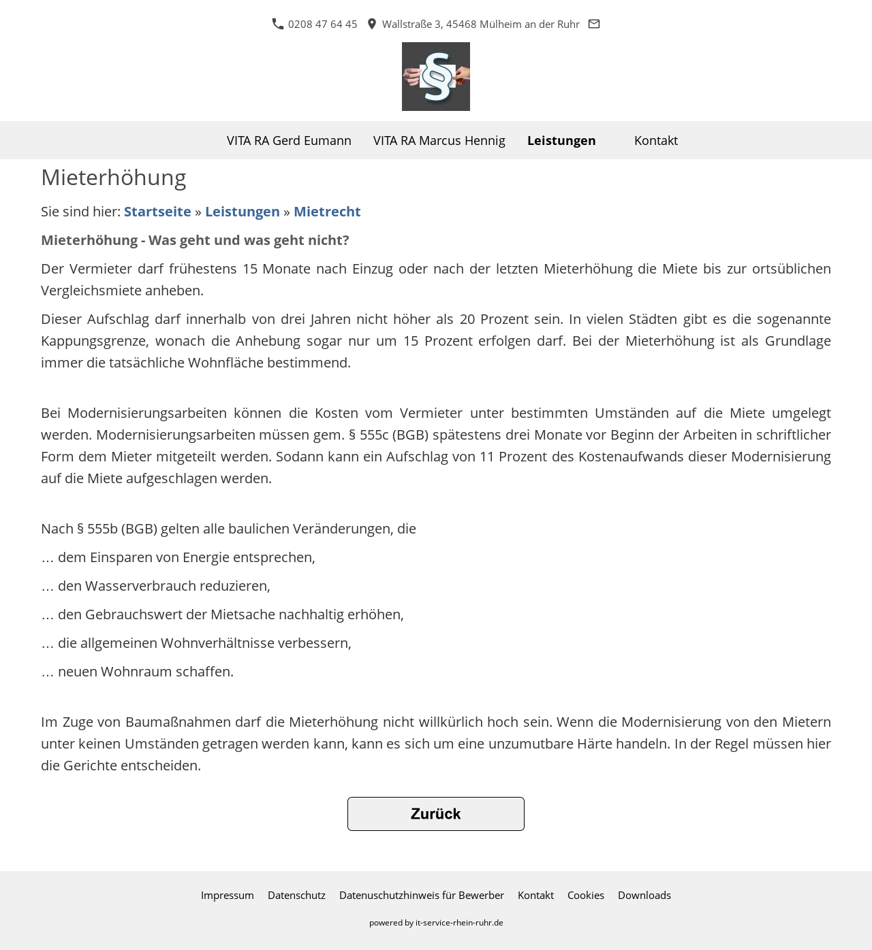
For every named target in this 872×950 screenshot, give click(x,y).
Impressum (227, 895)
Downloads (644, 895)
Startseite (157, 211)
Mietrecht (327, 211)
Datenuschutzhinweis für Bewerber (421, 895)
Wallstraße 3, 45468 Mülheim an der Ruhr (473, 24)
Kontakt (536, 895)
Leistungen (242, 211)
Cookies (585, 895)
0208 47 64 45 (315, 24)
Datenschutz (297, 895)
